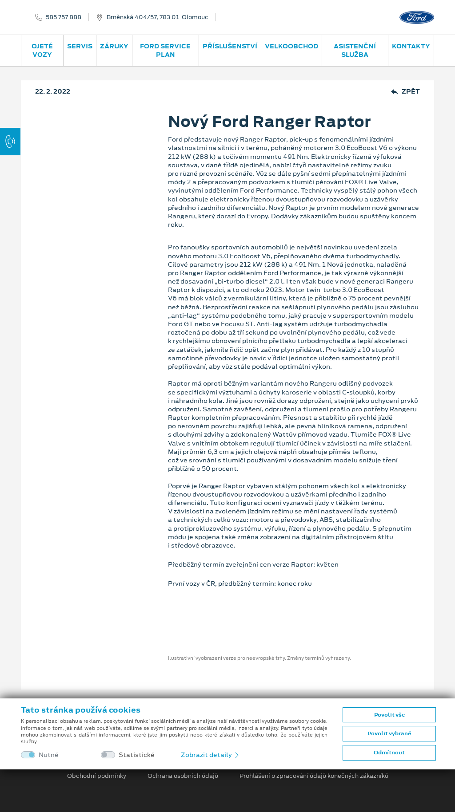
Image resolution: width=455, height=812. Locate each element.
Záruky (114, 46)
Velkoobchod (291, 46)
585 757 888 (63, 17)
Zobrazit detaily (210, 754)
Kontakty (411, 46)
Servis (79, 46)
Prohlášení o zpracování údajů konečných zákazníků (313, 776)
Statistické (137, 755)
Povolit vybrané (389, 733)
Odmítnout (389, 752)
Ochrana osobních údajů (183, 776)
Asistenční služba (355, 50)
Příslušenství (230, 46)
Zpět (405, 91)
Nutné (49, 755)
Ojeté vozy (42, 50)
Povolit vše (389, 714)
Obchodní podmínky (96, 776)
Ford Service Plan (165, 50)
